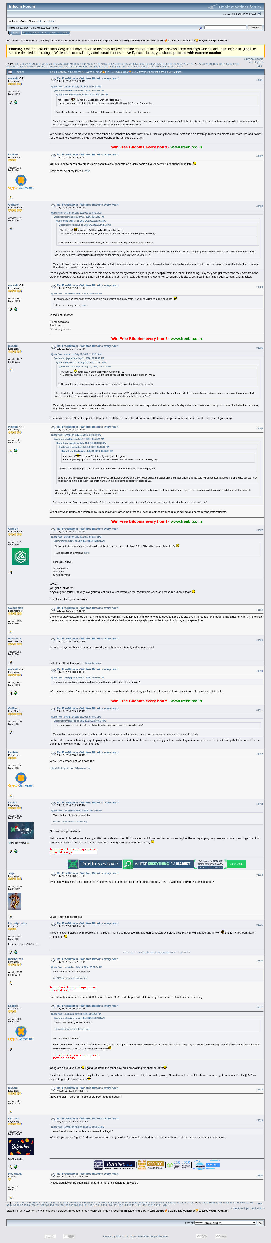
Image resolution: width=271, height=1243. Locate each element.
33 (47, 63)
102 (56, 66)
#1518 (259, 1089)
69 (171, 63)
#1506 (259, 428)
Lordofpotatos (17, 923)
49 (102, 63)
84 (224, 63)
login (39, 21)
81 (213, 63)
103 (61, 66)
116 (123, 66)
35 (54, 63)
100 (46, 66)
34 (50, 63)
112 (104, 66)
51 (109, 63)
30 (36, 63)
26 (23, 63)
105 (70, 66)
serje (11, 873)
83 (220, 63)
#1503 (259, 206)
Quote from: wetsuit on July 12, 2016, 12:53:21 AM (76, 213)
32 (43, 63)
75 (191, 63)
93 (21, 66)
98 (38, 66)
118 (133, 66)
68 (167, 63)
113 (109, 66)
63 (150, 63)
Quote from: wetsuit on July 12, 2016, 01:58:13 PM (76, 537)
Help (25, 33)
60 (140, 63)
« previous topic (253, 58)
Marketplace (47, 40)
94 (25, 66)
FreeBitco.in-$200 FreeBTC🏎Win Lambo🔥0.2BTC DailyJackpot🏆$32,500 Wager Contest (170, 40)
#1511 (259, 710)
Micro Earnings (99, 40)
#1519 (259, 1120)
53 (116, 63)
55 (123, 63)
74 (188, 63)
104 (66, 66)
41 (74, 63)
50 (105, 63)
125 (167, 66)
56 (126, 63)
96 (31, 66)
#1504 (259, 287)
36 (57, 63)
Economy (31, 40)
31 (40, 63)
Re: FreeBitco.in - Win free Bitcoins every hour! (88, 78)
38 (64, 63)
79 (207, 63)
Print (259, 66)
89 (7, 66)
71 (178, 63)
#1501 (259, 80)
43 (81, 63)
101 (51, 66)
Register (54, 33)
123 (157, 66)
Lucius (12, 802)
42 (78, 63)
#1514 (259, 874)
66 (160, 63)
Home (16, 33)
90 (11, 66)
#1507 (259, 530)
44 (85, 63)
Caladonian (15, 607)
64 (153, 63)
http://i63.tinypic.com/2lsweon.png (70, 768)
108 (85, 66)
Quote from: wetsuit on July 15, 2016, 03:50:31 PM (76, 717)
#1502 (259, 156)
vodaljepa (14, 638)
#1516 (259, 960)
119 (138, 66)
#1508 (259, 609)
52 (112, 63)
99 (42, 66)
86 (231, 63)
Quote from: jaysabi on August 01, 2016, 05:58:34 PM (77, 1127)
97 (35, 66)
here (87, 171)
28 (30, 63)
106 (75, 66)
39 (67, 63)
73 (185, 63)
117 (128, 66)
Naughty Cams (93, 663)
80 (210, 63)
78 (203, 63)
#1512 (259, 754)
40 (71, 63)
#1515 (259, 925)
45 (88, 63)
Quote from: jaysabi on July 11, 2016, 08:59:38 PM (76, 86)
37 (60, 63)
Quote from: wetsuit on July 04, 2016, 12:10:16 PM (79, 90)
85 (227, 63)
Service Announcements (72, 40)
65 (157, 63)
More (65, 33)
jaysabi (13, 346)
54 (119, 63)
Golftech (13, 204)
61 (143, 63)
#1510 (259, 671)
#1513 (259, 804)
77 (200, 63)
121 (147, 66)
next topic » (256, 62)
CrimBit (13, 528)
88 (237, 63)
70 (174, 63)
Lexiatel (13, 154)
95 (28, 66)
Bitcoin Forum (14, 40)
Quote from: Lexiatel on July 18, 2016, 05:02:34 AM (76, 811)
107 (80, 66)
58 (133, 63)
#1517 (259, 1007)
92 (18, 66)
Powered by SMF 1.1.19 (115, 1236)
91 (14, 66)
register (50, 21)
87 (234, 63)
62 (147, 63)
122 (152, 66)
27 (26, 63)
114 (114, 66)
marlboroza (15, 959)
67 (164, 63)
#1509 (259, 640)
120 (143, 66)
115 (118, 66)
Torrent (55, 27)
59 (136, 63)
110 (95, 66)
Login (44, 33)
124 (162, 66)
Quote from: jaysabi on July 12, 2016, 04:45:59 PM (76, 435)
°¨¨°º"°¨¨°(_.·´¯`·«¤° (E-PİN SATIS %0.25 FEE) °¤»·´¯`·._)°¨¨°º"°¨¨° (156, 952)
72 (181, 63)
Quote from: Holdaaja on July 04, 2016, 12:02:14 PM (82, 95)
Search (35, 33)
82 (217, 63)
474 (179, 66)
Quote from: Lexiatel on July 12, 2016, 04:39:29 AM (76, 294)
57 (129, 63)
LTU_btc (13, 1118)
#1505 (259, 347)
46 (91, 63)
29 (33, 63)
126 (172, 66)
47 (95, 63)
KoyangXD (15, 1173)
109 (90, 66)
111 (99, 66)
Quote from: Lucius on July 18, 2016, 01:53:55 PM (76, 1014)
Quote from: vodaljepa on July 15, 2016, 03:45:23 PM (77, 677)
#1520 (259, 1175)
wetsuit (13, 78)
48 (98, 63)
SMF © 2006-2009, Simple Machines (149, 1236)
